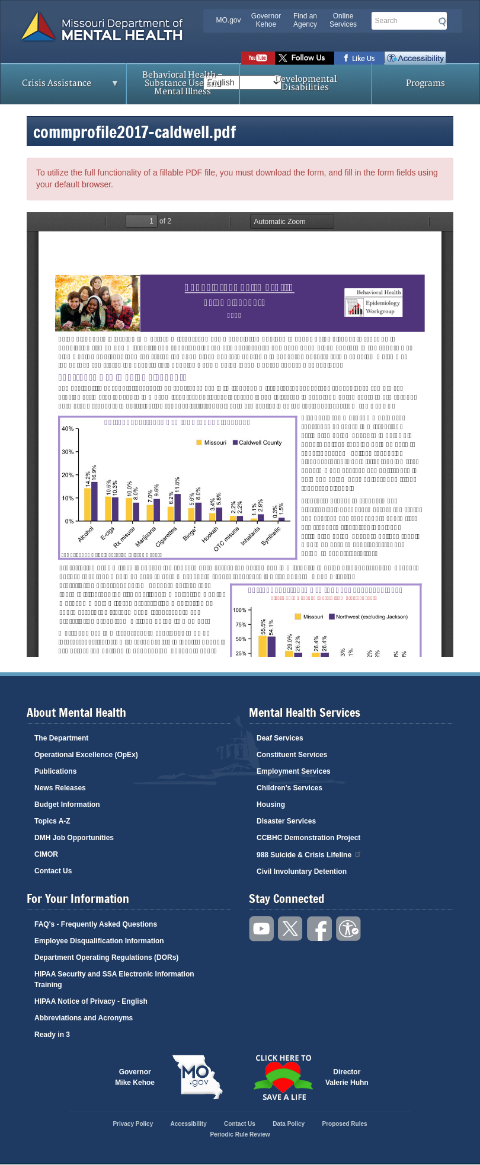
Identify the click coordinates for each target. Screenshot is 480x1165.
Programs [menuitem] (425, 83)
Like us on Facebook (359, 58)
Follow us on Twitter (304, 58)
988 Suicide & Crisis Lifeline (309, 854)
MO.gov (228, 20)
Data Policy (289, 1124)
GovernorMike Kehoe (135, 1077)
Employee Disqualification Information (99, 941)
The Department (61, 738)
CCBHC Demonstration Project (308, 838)
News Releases (60, 788)
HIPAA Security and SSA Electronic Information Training (114, 979)
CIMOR (46, 854)
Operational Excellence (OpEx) (86, 755)
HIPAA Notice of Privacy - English (91, 1001)
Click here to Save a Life (282, 1077)
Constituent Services (292, 755)
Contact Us (53, 871)
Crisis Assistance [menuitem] (60, 87)
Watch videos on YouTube (258, 58)
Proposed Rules (344, 1124)
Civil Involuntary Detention (302, 871)
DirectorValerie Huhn (347, 1077)
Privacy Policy (133, 1124)
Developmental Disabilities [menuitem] (305, 83)
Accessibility (415, 58)
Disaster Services (286, 821)
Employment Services (294, 771)
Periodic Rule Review (240, 1134)
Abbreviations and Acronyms (83, 1018)
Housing (271, 804)
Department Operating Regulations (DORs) (106, 957)
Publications (55, 771)
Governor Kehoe (266, 20)
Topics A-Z (52, 821)
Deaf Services (280, 738)
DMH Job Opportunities (74, 838)
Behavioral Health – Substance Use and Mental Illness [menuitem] (182, 83)
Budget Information (67, 804)
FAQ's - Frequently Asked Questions (95, 924)
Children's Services (289, 788)
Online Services (343, 20)
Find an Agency (305, 20)
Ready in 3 (52, 1034)
